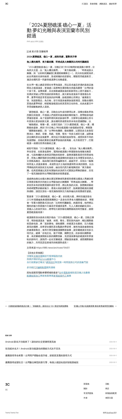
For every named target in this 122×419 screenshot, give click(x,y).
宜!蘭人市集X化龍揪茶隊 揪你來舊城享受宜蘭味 (94, 306)
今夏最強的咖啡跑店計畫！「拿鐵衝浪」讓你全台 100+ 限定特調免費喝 (38, 306)
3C (6, 3)
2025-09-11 (113, 342)
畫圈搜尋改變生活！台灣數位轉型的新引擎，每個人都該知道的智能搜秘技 (41, 362)
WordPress (109, 413)
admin (33, 41)
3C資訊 (40, 41)
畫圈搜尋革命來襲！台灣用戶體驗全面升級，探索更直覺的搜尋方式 (38, 355)
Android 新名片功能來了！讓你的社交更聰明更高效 (30, 341)
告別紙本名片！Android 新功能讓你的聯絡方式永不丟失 (32, 348)
